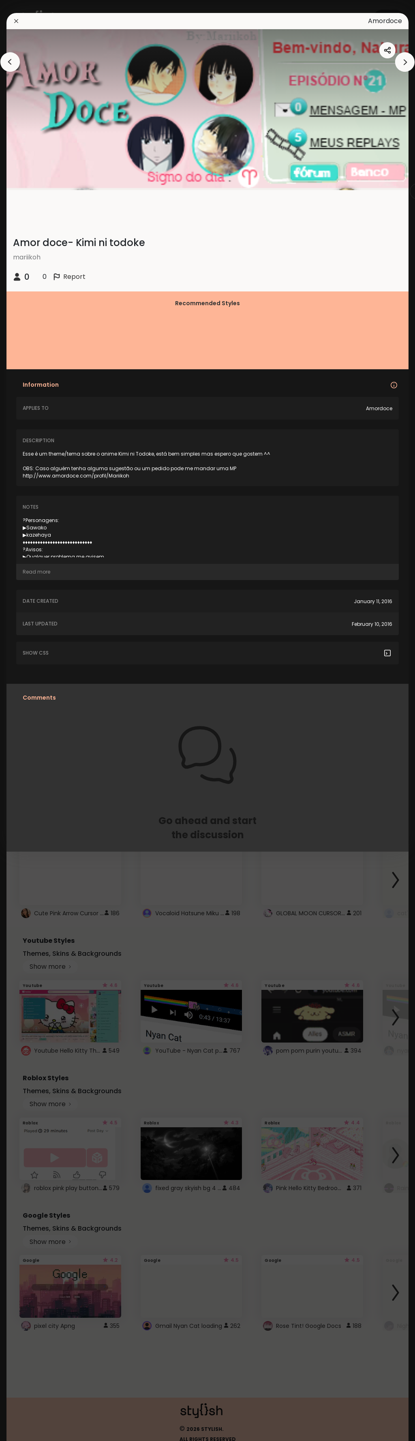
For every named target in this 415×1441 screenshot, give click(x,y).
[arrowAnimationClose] (10, 62)
